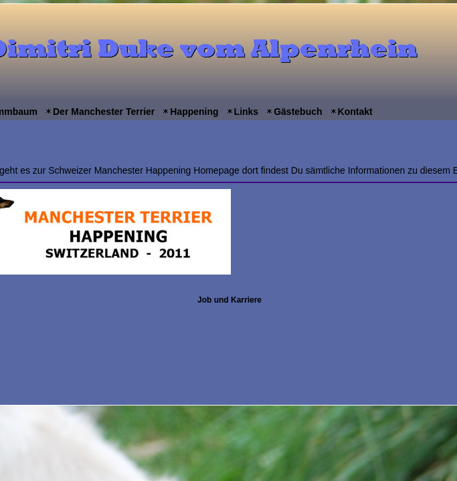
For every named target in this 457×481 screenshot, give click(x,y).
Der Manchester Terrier (104, 111)
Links (246, 111)
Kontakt (355, 111)
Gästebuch (298, 111)
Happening (194, 111)
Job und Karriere (229, 300)
